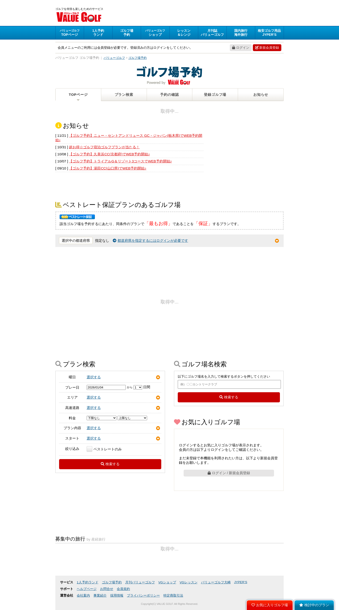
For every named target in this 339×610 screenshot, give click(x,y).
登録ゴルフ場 (215, 95)
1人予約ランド (87, 582)
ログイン (240, 47)
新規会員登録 (267, 47)
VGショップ (167, 582)
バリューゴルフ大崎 (216, 582)
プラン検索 (124, 95)
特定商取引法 (173, 595)
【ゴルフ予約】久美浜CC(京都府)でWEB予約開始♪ (109, 154)
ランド (98, 32)
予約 (127, 32)
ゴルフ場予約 (112, 582)
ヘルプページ (87, 589)
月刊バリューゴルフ (140, 582)
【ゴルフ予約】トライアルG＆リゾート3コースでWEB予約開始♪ (120, 161)
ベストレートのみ (104, 449)
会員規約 (123, 589)
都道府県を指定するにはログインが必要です (150, 240)
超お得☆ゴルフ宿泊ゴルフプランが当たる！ (104, 147)
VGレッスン (189, 582)
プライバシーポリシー (143, 595)
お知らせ (260, 95)
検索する (110, 464)
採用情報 (116, 595)
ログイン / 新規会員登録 (229, 473)
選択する (94, 377)
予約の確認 (169, 95)
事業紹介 (100, 595)
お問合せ (106, 589)
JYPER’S (240, 582)
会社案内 (83, 595)
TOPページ (78, 95)
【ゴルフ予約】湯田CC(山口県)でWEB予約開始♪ (107, 168)
